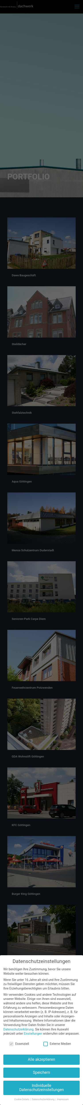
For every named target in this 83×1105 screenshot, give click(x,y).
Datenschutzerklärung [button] (43, 1099)
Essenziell (19, 1044)
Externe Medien (57, 1044)
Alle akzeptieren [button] (41, 1059)
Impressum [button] (63, 1099)
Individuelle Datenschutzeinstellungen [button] (41, 1087)
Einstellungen (33, 1033)
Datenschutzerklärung (18, 1029)
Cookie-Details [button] (22, 1099)
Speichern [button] (41, 1072)
